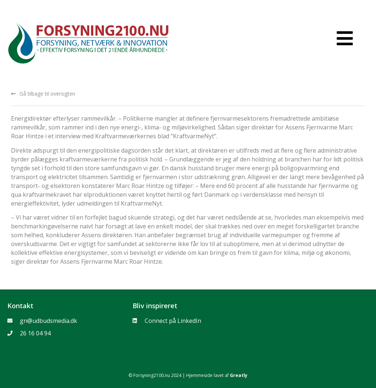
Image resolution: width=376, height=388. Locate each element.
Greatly (238, 375)
